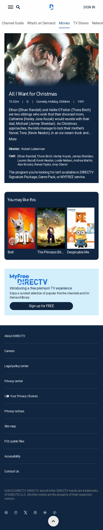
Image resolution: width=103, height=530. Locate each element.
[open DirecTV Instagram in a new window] (35, 512)
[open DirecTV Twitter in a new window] (25, 512)
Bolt (11, 252)
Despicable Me (78, 252)
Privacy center (13, 381)
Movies (64, 23)
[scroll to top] (53, 521)
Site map (10, 426)
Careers (9, 351)
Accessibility (12, 456)
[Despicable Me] (80, 228)
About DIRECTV (14, 336)
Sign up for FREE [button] (41, 305)
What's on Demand (41, 23)
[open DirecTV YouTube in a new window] (45, 512)
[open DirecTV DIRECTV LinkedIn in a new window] (6, 512)
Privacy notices (14, 411)
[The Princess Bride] (51, 228)
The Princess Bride (51, 252)
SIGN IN (89, 7)
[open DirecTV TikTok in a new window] (54, 512)
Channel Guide (13, 23)
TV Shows (80, 23)
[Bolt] (21, 228)
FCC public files (14, 441)
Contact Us (11, 471)
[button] (10, 7)
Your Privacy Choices (23, 396)
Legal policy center (16, 366)
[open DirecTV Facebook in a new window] (16, 512)
